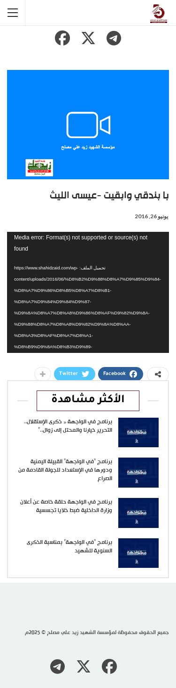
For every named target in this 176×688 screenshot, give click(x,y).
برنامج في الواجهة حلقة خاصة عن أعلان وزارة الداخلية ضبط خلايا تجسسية (66, 506)
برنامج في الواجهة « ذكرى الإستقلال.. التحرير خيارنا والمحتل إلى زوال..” (68, 426)
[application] (88, 292)
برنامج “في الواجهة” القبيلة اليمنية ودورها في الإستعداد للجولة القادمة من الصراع (65, 470)
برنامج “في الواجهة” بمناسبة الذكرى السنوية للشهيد (69, 546)
